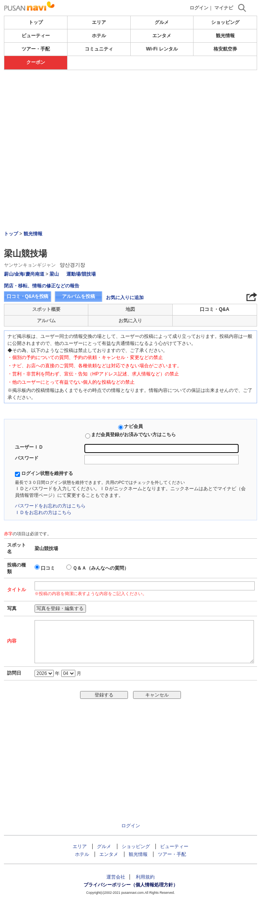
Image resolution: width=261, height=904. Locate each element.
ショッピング (225, 22)
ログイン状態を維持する (47, 473)
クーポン (35, 62)
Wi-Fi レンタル (162, 49)
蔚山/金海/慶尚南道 (24, 274)
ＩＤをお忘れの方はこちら (43, 512)
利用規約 (145, 877)
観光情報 (225, 35)
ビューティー (36, 35)
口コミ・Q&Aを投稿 (27, 296)
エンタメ (161, 35)
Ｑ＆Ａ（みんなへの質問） (101, 568)
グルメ (162, 22)
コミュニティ (99, 49)
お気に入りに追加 (125, 297)
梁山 (54, 274)
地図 (130, 309)
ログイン (199, 8)
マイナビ (223, 8)
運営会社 (115, 877)
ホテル (99, 35)
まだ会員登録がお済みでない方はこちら (133, 434)
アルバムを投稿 (78, 296)
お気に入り (130, 320)
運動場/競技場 (81, 274)
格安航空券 (225, 49)
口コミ (48, 568)
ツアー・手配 (36, 49)
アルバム (46, 320)
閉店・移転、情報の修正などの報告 (41, 286)
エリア (99, 22)
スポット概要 (46, 309)
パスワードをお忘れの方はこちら (50, 506)
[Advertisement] (130, 93)
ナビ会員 (133, 426)
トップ (36, 22)
